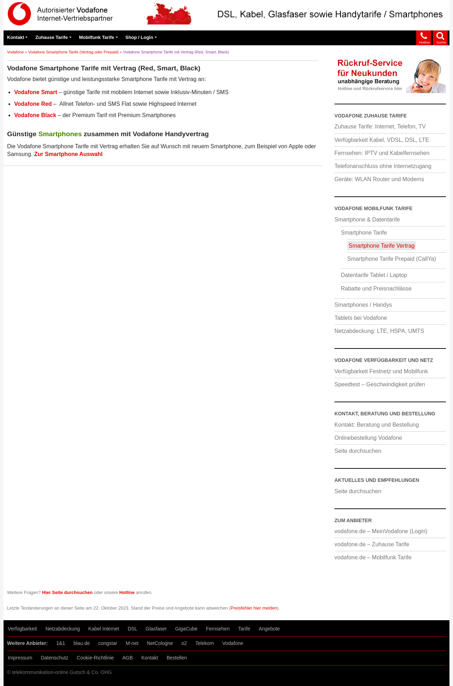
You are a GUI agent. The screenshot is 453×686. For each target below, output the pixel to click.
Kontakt (15, 37)
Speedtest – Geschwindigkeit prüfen (379, 384)
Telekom (204, 643)
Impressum (20, 658)
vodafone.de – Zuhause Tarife (371, 544)
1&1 (60, 643)
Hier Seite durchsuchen (67, 592)
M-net (132, 643)
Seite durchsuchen (358, 451)
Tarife (244, 629)
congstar (107, 643)
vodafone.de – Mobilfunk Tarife (373, 557)
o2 (184, 643)
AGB (127, 658)
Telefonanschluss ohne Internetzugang (382, 166)
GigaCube (186, 629)
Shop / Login (139, 37)
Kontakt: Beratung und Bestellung (376, 425)
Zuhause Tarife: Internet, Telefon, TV (380, 126)
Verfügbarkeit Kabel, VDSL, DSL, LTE (381, 140)
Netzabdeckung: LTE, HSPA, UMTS (379, 331)
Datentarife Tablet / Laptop (374, 275)
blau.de (82, 643)
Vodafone (15, 52)
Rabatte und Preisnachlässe (376, 289)
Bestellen (177, 658)
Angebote (269, 629)
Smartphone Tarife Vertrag (381, 246)
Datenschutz (54, 658)
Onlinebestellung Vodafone (368, 438)
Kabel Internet (103, 629)
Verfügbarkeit (22, 629)
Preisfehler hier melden (254, 608)
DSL (132, 629)
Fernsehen (218, 629)
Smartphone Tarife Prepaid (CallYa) (391, 259)
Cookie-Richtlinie (95, 658)
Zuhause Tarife (51, 37)
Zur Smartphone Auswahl (68, 154)
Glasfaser (156, 629)
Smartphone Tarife (364, 233)
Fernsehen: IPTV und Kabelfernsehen (382, 153)
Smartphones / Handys (363, 305)
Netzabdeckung (62, 629)
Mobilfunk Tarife (96, 37)
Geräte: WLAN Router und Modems (379, 179)
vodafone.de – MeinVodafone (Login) (380, 531)
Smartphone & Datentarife (367, 220)
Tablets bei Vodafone (360, 318)
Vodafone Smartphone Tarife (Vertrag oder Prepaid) (73, 52)
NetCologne (160, 643)
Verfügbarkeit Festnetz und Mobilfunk (381, 371)
